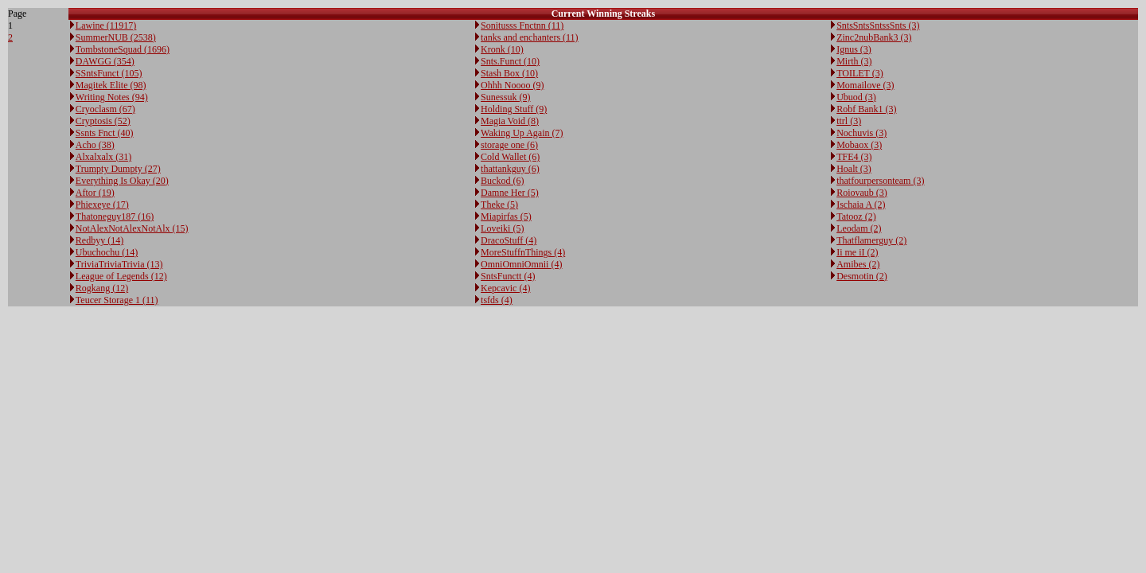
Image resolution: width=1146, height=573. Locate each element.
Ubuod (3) (856, 97)
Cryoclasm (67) (105, 109)
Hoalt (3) (853, 168)
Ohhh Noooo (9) (512, 85)
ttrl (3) (848, 121)
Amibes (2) (857, 264)
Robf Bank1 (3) (866, 109)
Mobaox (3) (859, 144)
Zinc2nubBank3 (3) (873, 37)
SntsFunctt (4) (508, 276)
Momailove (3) (865, 85)
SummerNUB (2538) (116, 37)
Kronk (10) (502, 49)
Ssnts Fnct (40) (105, 132)
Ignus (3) (853, 49)
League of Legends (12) (121, 276)
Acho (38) (95, 144)
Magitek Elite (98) (111, 85)
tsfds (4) (497, 300)
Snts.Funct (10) (510, 61)
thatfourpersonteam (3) (880, 180)
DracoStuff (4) (508, 240)
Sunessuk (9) (505, 97)
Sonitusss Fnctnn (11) (522, 25)
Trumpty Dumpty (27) (118, 168)
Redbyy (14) (99, 240)
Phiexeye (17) (102, 204)
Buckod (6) (502, 180)
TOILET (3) (859, 73)
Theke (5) (499, 204)
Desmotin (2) (861, 276)
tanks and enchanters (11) (530, 37)
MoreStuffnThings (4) (523, 252)
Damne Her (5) (510, 192)
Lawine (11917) (106, 25)
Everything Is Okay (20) (122, 180)
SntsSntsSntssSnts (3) (877, 25)
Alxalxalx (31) (103, 156)
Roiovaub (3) (861, 192)
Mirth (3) (853, 61)
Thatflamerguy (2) (871, 240)
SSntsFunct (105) (109, 73)
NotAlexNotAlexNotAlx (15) (132, 228)
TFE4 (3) (853, 156)
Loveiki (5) (502, 228)
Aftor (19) (95, 192)
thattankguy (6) (510, 168)
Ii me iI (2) (857, 252)
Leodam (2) (858, 228)
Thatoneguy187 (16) (115, 216)
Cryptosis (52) (103, 121)
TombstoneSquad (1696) (123, 49)
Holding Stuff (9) (514, 109)
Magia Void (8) (510, 121)
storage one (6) (509, 144)
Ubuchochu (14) (107, 252)
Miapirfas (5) (506, 216)
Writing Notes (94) (112, 97)
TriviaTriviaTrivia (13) (119, 264)
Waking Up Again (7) (522, 132)
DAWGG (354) (105, 61)
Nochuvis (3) (861, 132)
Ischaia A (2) (860, 204)
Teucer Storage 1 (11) (117, 300)
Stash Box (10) (509, 73)
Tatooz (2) (855, 216)
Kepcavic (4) (505, 288)
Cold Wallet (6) (510, 156)
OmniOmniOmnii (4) (521, 264)
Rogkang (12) (102, 288)
